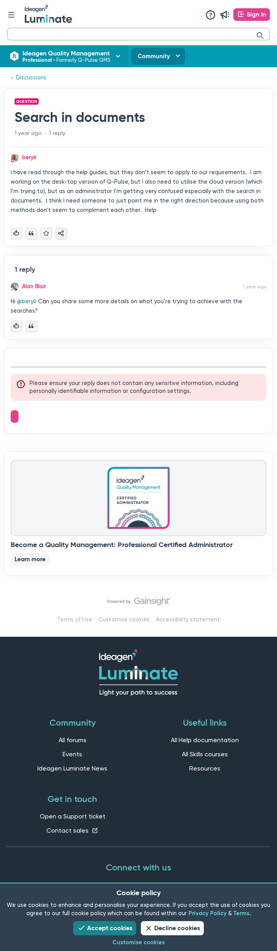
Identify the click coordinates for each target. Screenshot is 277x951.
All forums (73, 740)
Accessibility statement (188, 619)
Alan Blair (34, 286)
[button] (251, 14)
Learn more (30, 559)
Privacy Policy (207, 913)
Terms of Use (74, 619)
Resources (204, 768)
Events (72, 754)
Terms (241, 913)
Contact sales (72, 830)
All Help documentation (205, 740)
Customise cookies (124, 619)
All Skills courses (205, 754)
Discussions (31, 77)
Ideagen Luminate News (72, 768)
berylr (29, 157)
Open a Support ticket (72, 816)
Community (154, 56)
